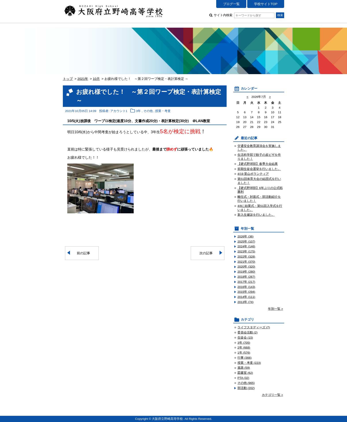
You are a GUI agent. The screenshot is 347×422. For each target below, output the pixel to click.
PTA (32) (243, 378)
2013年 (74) (245, 302)
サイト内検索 (244, 15)
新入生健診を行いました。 (256, 214)
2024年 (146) (246, 246)
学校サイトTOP (266, 4)
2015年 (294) (246, 291)
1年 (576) (243, 352)
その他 (148, 111)
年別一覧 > (275, 308)
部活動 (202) (246, 388)
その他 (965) (246, 383)
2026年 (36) (245, 236)
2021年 (82, 79)
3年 (138, 111)
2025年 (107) (246, 241)
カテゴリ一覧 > (272, 395)
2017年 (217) (246, 281)
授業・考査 (163, 111)
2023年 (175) (246, 251)
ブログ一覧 (231, 4)
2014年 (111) (246, 297)
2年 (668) (243, 347)
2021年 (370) (246, 261)
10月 (96, 79)
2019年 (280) (246, 271)
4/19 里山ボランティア (253, 173)
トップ (68, 79)
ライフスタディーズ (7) (253, 327)
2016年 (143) (246, 287)
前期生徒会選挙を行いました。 (259, 169)
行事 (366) (244, 357)
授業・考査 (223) (249, 362)
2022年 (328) (246, 256)
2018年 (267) (246, 276)
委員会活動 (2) (247, 332)
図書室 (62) (245, 372)
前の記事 (83, 253)
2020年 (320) (246, 266)
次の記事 (206, 253)
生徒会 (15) (245, 337)
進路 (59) (243, 367)
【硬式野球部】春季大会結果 (257, 164)
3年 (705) (243, 342)
